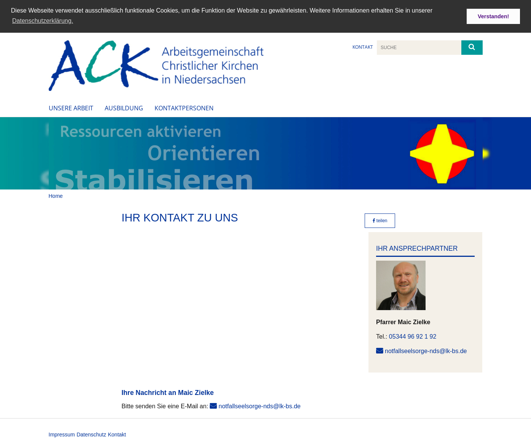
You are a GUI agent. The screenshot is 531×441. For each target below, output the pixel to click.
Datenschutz (91, 433)
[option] (265, 152)
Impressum (62, 433)
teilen (380, 220)
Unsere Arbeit (71, 107)
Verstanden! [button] (493, 16)
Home (56, 195)
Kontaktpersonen (184, 107)
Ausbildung (124, 107)
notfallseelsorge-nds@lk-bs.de (426, 350)
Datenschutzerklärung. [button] (42, 21)
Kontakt (362, 46)
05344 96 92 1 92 (413, 335)
